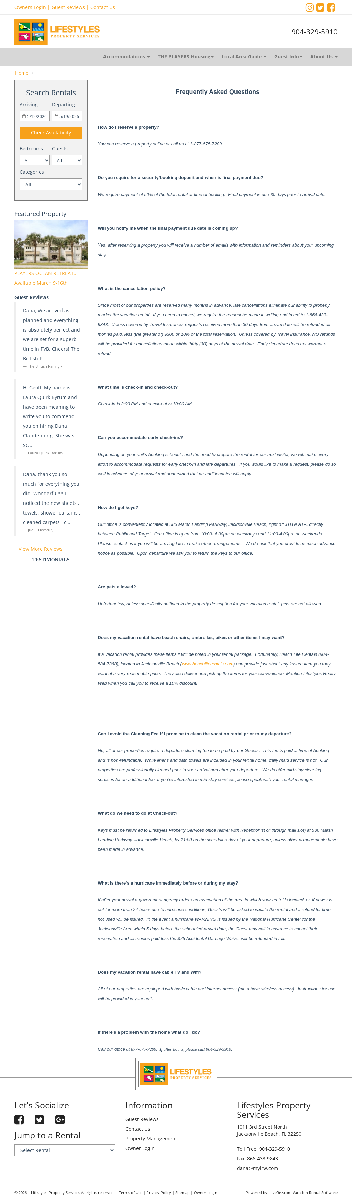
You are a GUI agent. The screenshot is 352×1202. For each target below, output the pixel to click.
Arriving (29, 104)
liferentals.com (219, 664)
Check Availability (51, 132)
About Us (324, 56)
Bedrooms (31, 148)
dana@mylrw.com (257, 1168)
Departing (63, 104)
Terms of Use (130, 1192)
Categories (32, 172)
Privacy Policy (158, 1192)
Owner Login (140, 1148)
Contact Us (102, 7)
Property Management (151, 1138)
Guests (60, 148)
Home (22, 72)
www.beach (193, 664)
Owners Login (30, 7)
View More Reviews (41, 548)
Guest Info (288, 56)
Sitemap (182, 1192)
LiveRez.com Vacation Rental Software (304, 1192)
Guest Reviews (68, 7)
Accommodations (126, 56)
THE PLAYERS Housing (186, 56)
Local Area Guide (244, 56)
